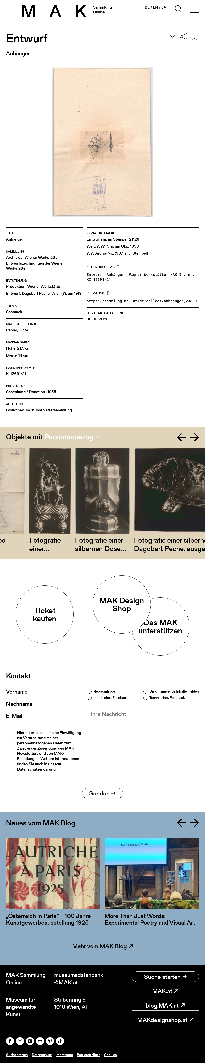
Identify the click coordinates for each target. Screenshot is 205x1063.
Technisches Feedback (167, 698)
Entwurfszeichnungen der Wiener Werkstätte (35, 266)
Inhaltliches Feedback (111, 698)
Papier (11, 330)
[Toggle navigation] (194, 9)
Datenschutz (42, 1054)
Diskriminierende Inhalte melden (174, 691)
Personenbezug (68, 437)
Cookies (110, 1054)
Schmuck (14, 311)
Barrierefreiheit (88, 1054)
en (155, 7)
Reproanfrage (104, 691)
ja (163, 7)
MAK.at (165, 991)
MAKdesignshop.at (165, 1020)
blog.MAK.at (165, 1005)
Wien (56, 293)
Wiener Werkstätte (43, 286)
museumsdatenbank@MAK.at (78, 978)
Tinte (23, 330)
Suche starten (165, 976)
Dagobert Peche (36, 293)
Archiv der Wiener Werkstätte (31, 257)
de (147, 7)
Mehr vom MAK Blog (102, 946)
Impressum (64, 1054)
